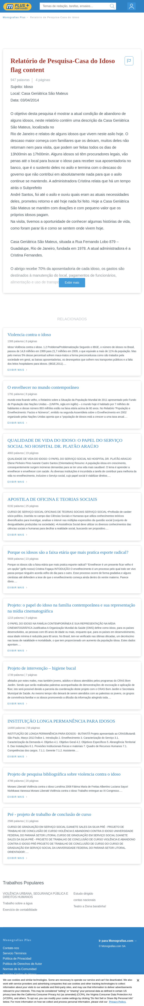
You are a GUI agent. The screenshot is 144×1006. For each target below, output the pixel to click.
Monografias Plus (14, 17)
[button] (129, 66)
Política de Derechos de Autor (22, 963)
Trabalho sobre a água (17, 903)
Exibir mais (72, 282)
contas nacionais (85, 900)
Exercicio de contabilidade (20, 909)
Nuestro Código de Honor (19, 974)
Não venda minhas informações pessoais (30, 979)
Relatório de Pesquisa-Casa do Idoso (54, 17)
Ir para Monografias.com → (118, 940)
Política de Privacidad (17, 958)
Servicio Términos (14, 953)
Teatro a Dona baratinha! (90, 906)
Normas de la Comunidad (19, 969)
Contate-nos (11, 948)
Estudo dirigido (83, 893)
